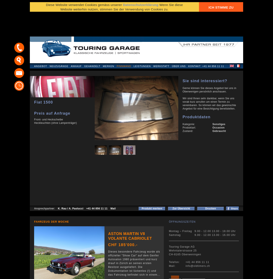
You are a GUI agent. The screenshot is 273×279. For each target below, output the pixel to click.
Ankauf (76, 43)
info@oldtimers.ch (198, 243)
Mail (113, 185)
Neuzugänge (59, 43)
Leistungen (142, 43)
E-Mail (203, 273)
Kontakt (194, 43)
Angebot (40, 43)
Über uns (179, 43)
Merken (108, 43)
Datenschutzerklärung (50, 273)
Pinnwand (124, 43)
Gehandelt (92, 43)
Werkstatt (161, 43)
